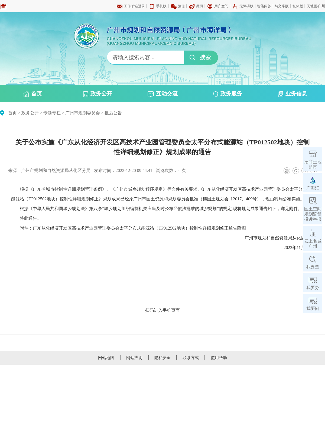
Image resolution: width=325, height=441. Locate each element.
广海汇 (312, 188)
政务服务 (227, 94)
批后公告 (113, 113)
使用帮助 (219, 358)
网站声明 (134, 358)
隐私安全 (162, 358)
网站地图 (106, 358)
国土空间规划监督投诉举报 (312, 214)
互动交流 (163, 94)
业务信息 (292, 94)
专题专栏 (52, 113)
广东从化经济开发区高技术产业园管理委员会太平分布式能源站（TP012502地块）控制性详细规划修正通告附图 (139, 228)
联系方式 (191, 358)
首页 (32, 94)
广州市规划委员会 (82, 113)
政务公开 (97, 94)
